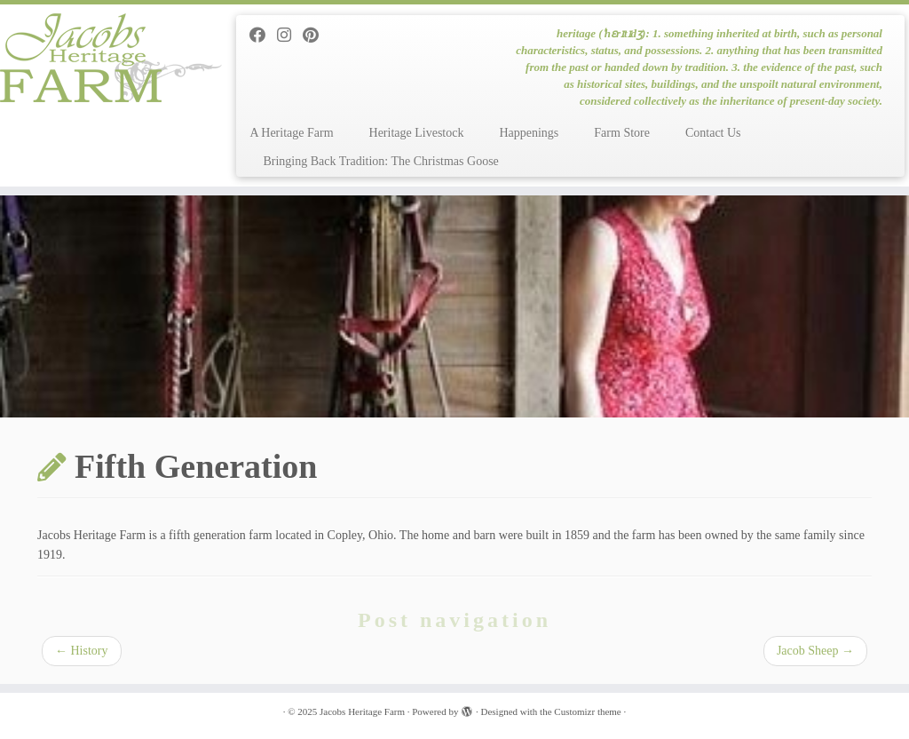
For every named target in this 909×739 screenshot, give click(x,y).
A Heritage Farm (291, 132)
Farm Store (622, 132)
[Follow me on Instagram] (290, 35)
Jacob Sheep (815, 650)
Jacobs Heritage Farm (362, 711)
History (81, 650)
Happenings (528, 132)
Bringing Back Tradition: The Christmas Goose (380, 161)
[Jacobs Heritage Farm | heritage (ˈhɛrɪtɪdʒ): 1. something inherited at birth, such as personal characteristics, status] (106, 57)
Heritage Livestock (416, 132)
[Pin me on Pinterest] (316, 35)
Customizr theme (587, 711)
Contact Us (713, 132)
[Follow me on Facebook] (263, 35)
